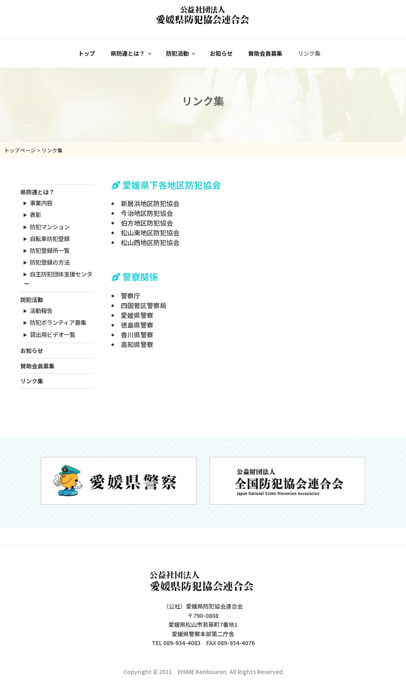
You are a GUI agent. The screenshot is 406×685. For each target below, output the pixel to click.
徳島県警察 (137, 325)
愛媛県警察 (137, 315)
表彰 (35, 214)
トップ (86, 53)
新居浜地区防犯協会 (150, 203)
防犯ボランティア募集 (58, 322)
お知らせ (221, 53)
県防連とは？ (132, 53)
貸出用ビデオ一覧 (52, 334)
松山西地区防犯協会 (150, 242)
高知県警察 (137, 344)
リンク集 (309, 53)
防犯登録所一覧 (50, 250)
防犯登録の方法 (50, 262)
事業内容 (41, 202)
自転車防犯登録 (50, 238)
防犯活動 (181, 53)
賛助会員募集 (265, 53)
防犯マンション (50, 226)
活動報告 (41, 310)
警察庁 (130, 295)
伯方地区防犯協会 (147, 223)
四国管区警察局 (143, 305)
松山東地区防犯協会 (150, 232)
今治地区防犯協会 (147, 213)
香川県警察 (137, 334)
